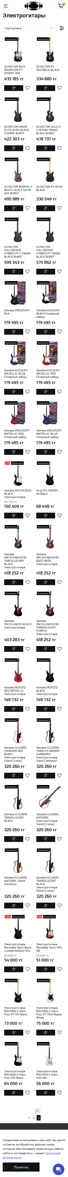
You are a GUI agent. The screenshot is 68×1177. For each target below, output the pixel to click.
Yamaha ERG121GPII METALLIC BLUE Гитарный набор (48, 434)
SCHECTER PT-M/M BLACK (49, 188)
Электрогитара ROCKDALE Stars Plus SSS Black (15, 1074)
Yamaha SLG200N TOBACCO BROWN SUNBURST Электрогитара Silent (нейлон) (47, 754)
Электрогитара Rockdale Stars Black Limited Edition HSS (18, 947)
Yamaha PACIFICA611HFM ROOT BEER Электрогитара (47, 559)
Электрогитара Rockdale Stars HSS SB (49, 947)
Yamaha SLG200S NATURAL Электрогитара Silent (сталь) (47, 819)
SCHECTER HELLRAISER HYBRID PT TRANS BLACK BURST (48, 251)
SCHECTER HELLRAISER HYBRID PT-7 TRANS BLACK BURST (17, 251)
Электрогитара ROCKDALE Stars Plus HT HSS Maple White (49, 1012)
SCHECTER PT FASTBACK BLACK (47, 68)
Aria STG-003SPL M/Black (47, 492)
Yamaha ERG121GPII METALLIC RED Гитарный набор (16, 434)
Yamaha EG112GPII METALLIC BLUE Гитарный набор (16, 373)
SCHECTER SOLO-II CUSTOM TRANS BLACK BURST (48, 130)
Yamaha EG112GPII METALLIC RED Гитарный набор (48, 373)
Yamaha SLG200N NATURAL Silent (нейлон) (15, 881)
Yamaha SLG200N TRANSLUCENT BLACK (15, 817)
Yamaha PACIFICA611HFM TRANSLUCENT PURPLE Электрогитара (47, 627)
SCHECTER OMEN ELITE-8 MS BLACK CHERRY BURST (16, 130)
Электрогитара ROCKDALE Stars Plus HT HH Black (15, 1011)
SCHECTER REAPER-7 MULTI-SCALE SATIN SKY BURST (18, 190)
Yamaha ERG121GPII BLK (16, 311)
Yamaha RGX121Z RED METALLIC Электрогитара (15, 691)
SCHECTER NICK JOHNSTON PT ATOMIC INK (14, 70)
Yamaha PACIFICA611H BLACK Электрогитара (18, 624)
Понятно (21, 1167)
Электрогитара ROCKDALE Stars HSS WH (47, 1074)
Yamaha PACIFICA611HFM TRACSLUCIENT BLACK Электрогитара (15, 560)
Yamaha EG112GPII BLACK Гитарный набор (48, 313)
